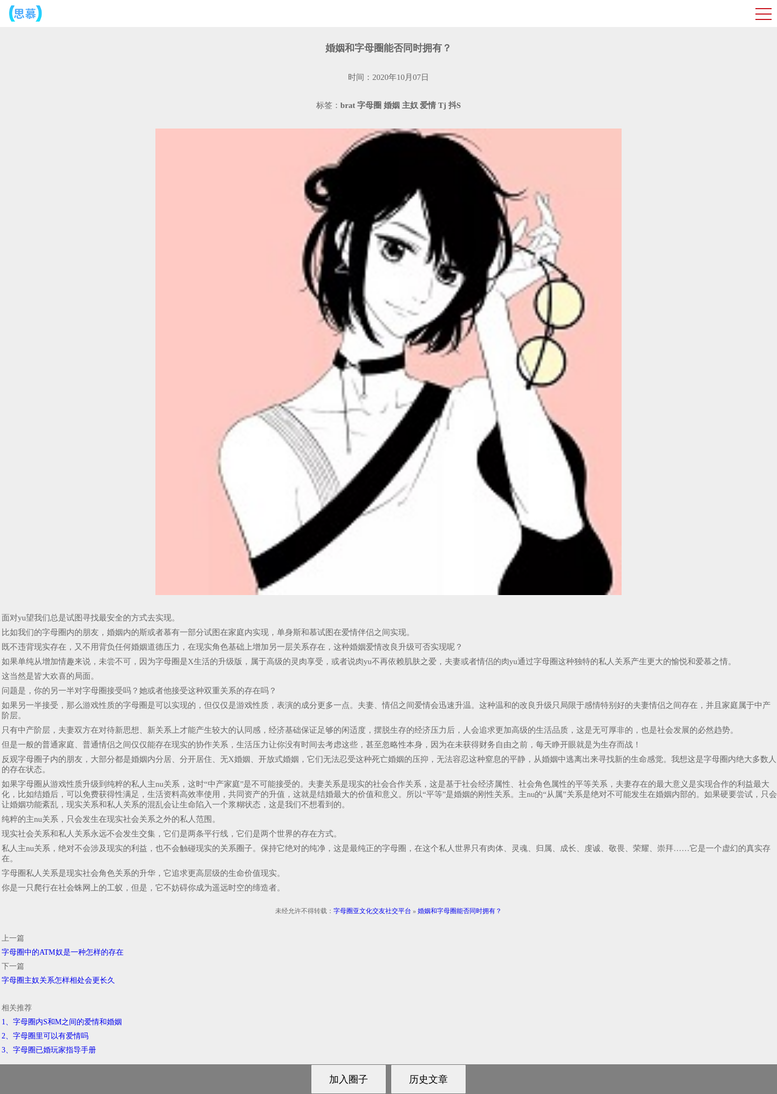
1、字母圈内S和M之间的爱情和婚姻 (62, 1022)
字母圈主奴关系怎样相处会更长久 (58, 980)
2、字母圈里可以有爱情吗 (45, 1036)
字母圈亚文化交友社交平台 (372, 911)
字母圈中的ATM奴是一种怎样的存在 (63, 952)
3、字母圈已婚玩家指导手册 (49, 1050)
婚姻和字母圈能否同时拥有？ (460, 911)
